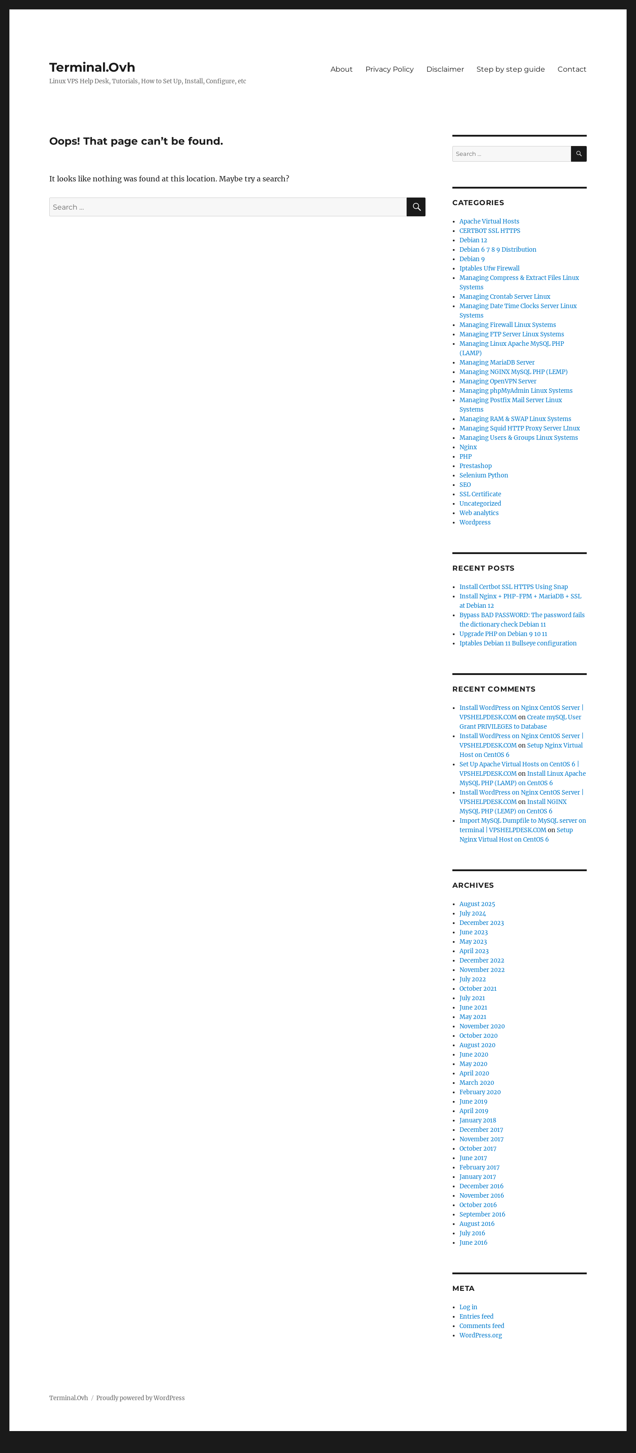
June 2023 (474, 932)
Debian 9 (472, 259)
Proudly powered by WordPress (140, 1398)
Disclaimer (445, 69)
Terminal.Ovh (92, 67)
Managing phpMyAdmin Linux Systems (516, 391)
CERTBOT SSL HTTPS (490, 231)
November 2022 (482, 970)
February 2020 (480, 1092)
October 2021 (478, 989)
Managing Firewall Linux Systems (508, 325)
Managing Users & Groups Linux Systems (519, 438)
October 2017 (478, 1148)
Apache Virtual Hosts (490, 221)
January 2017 (478, 1177)
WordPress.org (481, 1335)
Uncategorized (480, 503)
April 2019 (474, 1111)
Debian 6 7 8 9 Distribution (498, 250)
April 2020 (474, 1073)
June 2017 (473, 1158)
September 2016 (483, 1214)
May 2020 (473, 1064)
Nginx (468, 447)
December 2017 (481, 1130)
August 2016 (477, 1224)
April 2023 (474, 951)
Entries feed (477, 1316)
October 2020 (479, 1036)
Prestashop (476, 466)
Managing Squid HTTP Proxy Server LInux (520, 428)
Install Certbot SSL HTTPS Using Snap (514, 587)
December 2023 (482, 923)
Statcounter (21, 1446)
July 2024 (473, 913)
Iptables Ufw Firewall (490, 268)
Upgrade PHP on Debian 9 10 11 (503, 634)
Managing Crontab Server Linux (505, 297)
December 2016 (482, 1186)
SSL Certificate (480, 494)
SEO (465, 485)
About (342, 69)
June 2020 (474, 1054)
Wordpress (475, 522)
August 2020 (477, 1045)
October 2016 (478, 1205)
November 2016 (482, 1195)
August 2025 (477, 904)
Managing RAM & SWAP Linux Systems (516, 419)
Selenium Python (484, 475)
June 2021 (473, 1007)
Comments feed (482, 1326)
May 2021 (473, 1017)
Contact (572, 69)
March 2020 (477, 1083)
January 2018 (478, 1120)
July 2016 (473, 1233)
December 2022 (482, 960)
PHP (466, 456)
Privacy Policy (389, 69)
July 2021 (472, 998)
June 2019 (474, 1101)
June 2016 (474, 1243)
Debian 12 (473, 240)
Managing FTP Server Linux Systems (512, 334)
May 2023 (473, 942)
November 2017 (482, 1139)
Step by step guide (511, 69)
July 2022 (473, 979)
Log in (468, 1307)
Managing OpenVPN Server (498, 381)
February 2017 (480, 1167)
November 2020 (482, 1026)
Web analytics (479, 513)
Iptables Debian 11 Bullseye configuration (518, 643)
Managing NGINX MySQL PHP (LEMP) (514, 372)
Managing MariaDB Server (497, 362)
